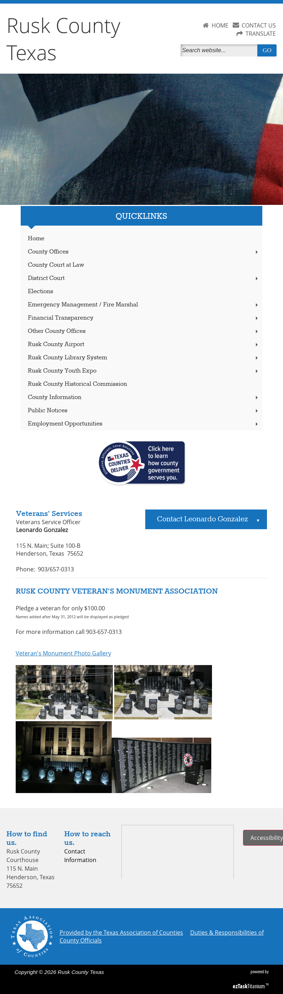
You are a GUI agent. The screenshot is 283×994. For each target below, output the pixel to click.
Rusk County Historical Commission (77, 384)
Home (36, 238)
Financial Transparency (144, 318)
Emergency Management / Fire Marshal (144, 305)
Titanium (249, 986)
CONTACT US (259, 25)
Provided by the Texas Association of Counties (121, 932)
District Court (144, 278)
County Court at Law (56, 265)
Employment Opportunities (144, 424)
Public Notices (144, 410)
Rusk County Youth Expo (144, 371)
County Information (144, 397)
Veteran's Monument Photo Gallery (63, 653)
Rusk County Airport (144, 344)
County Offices (144, 252)
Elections (40, 291)
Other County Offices (144, 331)
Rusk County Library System (144, 357)
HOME (220, 25)
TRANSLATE (261, 34)
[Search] (220, 50)
